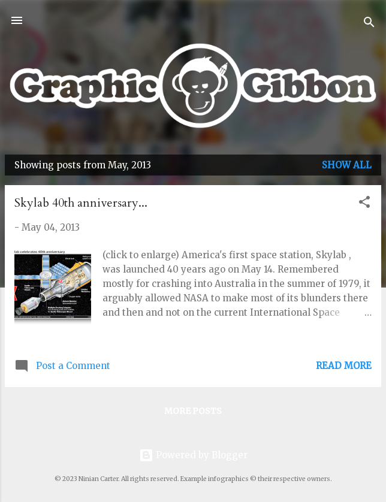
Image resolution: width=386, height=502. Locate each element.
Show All (347, 165)
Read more (344, 365)
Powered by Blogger (193, 455)
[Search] (369, 24)
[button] (364, 204)
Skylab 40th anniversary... (80, 203)
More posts (193, 411)
